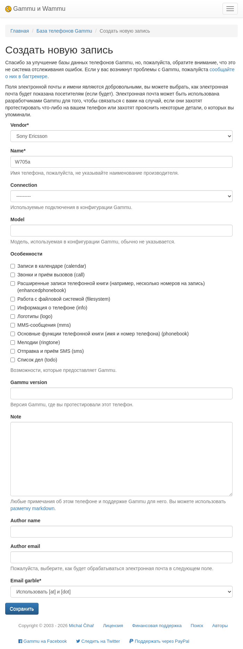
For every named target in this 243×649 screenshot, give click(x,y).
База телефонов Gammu (64, 31)
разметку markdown (32, 508)
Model (17, 219)
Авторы (220, 625)
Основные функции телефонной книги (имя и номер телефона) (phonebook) (99, 333)
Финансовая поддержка (157, 625)
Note (15, 416)
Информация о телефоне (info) (48, 307)
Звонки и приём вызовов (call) (47, 274)
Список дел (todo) (33, 360)
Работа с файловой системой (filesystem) (60, 299)
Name (18, 150)
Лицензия (113, 625)
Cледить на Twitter (98, 641)
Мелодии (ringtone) (35, 342)
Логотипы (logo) (31, 316)
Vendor (19, 125)
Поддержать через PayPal (159, 641)
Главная (19, 31)
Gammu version (28, 382)
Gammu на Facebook (42, 641)
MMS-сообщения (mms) (40, 325)
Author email (25, 546)
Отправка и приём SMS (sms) (47, 351)
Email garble (25, 580)
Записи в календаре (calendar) (48, 266)
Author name (25, 520)
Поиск (197, 625)
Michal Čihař (81, 625)
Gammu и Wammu (35, 8)
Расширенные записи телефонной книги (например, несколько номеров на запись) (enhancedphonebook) (107, 287)
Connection (23, 185)
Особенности (26, 254)
